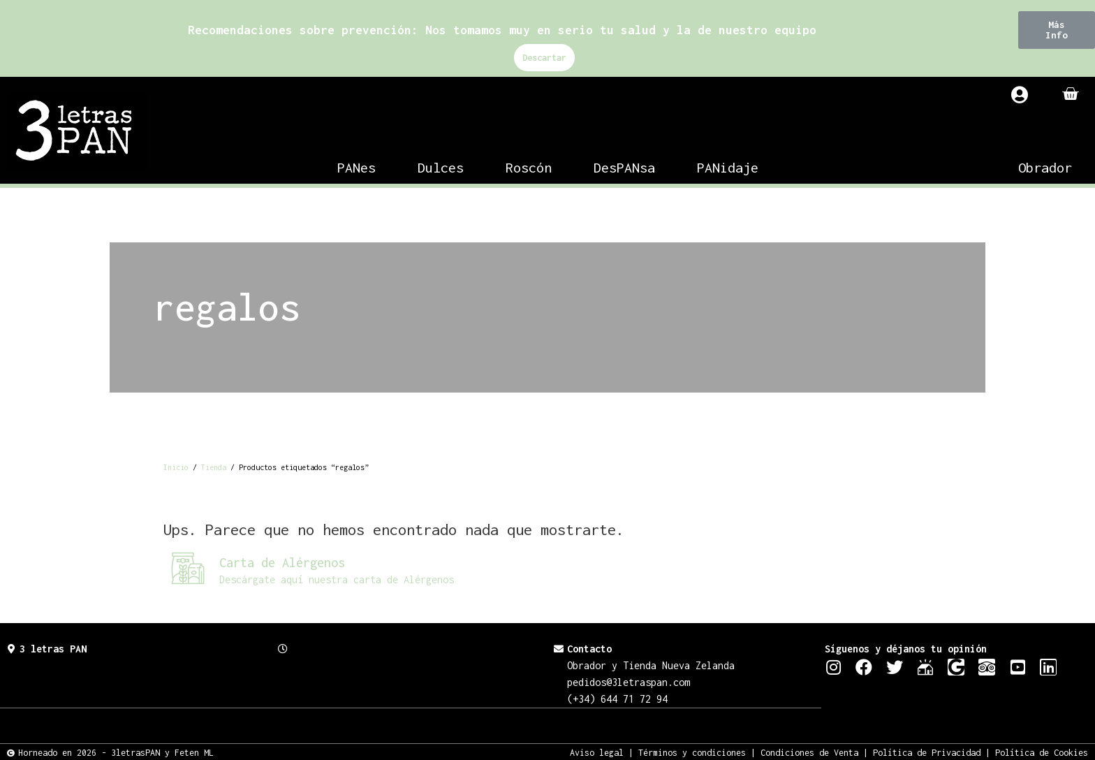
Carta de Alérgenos (282, 562)
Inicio (176, 467)
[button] (1056, 30)
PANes (356, 167)
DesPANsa (624, 167)
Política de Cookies (1041, 752)
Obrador (1045, 167)
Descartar (544, 57)
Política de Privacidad (926, 752)
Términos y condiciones (692, 752)
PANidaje (727, 167)
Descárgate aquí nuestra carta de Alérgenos (336, 579)
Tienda (213, 467)
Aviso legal (597, 752)
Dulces (441, 167)
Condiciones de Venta (809, 752)
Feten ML (194, 752)
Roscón (529, 167)
